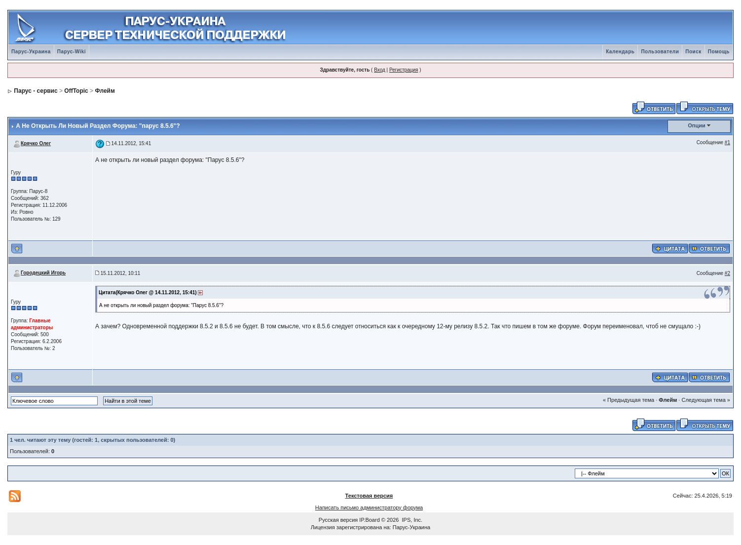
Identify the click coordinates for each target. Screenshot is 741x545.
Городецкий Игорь (43, 272)
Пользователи (660, 51)
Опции (696, 125)
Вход (379, 70)
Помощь (719, 51)
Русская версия (338, 520)
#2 (727, 273)
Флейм (104, 90)
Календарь (620, 51)
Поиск (693, 51)
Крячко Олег (36, 143)
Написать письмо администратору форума (369, 507)
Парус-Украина (31, 51)
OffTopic (76, 90)
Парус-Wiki (71, 51)
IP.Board (369, 520)
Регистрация (403, 70)
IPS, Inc (411, 520)
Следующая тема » (705, 400)
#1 (727, 142)
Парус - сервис (35, 90)
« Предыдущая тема (628, 400)
